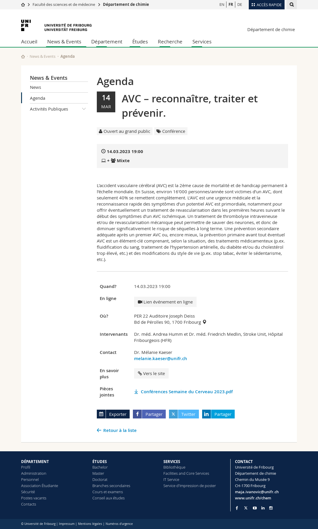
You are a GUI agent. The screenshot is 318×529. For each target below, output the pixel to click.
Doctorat (99, 479)
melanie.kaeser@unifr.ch (160, 358)
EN (221, 4)
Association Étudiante (39, 485)
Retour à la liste (120, 430)
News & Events (64, 41)
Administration (33, 473)
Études (140, 41)
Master (98, 473)
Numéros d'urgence (119, 524)
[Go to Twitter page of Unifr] (245, 508)
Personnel (30, 479)
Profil (25, 467)
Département (106, 41)
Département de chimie (126, 4)
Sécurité (28, 491)
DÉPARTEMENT (35, 461)
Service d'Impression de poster (189, 485)
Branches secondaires (111, 485)
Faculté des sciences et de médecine (64, 4)
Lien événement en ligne (165, 302)
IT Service (171, 479)
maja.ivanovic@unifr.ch (257, 491)
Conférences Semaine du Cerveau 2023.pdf (187, 392)
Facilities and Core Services (186, 473)
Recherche (170, 41)
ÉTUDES (99, 461)
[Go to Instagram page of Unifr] (271, 508)
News (35, 87)
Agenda (37, 98)
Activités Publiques (59, 109)
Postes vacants (33, 498)
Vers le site (151, 373)
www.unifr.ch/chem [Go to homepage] (253, 498)
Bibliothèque (174, 467)
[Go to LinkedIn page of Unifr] (263, 508)
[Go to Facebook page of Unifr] (237, 508)
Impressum (67, 524)
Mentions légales (90, 524)
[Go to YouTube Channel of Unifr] (255, 508)
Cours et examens (107, 491)
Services (202, 41)
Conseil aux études (108, 498)
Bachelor (100, 467)
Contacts (28, 504)
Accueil (29, 41)
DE (239, 4)
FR (231, 4)
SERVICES (171, 461)
